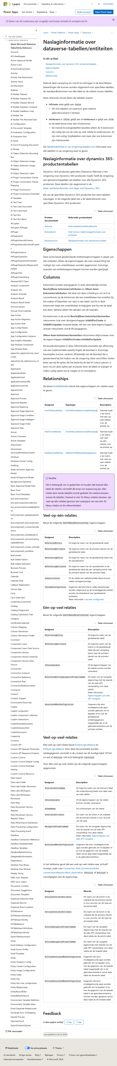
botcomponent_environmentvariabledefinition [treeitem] (25, 541)
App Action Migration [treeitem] (20, 319)
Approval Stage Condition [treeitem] (22, 415)
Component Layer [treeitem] (19, 644)
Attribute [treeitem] (15, 457)
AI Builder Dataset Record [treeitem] (22, 102)
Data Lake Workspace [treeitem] (20, 790)
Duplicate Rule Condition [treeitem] (22, 907)
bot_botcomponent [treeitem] (19, 498)
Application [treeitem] (16, 368)
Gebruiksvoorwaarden (13, 1059)
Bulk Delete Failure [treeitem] (19, 559)
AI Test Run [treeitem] (16, 215)
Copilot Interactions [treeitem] (20, 719)
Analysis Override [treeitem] (18, 294)
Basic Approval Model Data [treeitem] (23, 485)
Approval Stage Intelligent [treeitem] (22, 419)
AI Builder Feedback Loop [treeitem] (22, 111)
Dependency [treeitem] (16, 860)
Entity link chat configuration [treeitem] (24, 983)
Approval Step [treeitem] (17, 427)
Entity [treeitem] (13, 957)
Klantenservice (51, 240)
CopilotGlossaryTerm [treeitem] (20, 727)
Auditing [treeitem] (14, 465)
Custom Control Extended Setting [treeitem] (22, 767)
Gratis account (84, 12)
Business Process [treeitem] (18, 567)
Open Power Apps (103, 12)
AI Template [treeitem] (16, 198)
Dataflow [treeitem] (15, 835)
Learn (45, 32)
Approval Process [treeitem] (18, 398)
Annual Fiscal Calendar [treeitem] (21, 310)
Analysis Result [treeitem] (17, 298)
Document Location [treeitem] (20, 885)
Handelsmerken (34, 1059)
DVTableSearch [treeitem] (17, 924)
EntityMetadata (61, 386)
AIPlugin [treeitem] (14, 231)
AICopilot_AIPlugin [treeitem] (19, 227)
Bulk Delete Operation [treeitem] (21, 563)
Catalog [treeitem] (14, 606)
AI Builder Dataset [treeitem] (19, 94)
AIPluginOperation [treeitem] (19, 256)
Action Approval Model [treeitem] (21, 60)
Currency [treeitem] (15, 740)
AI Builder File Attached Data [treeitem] (24, 119)
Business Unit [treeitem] (17, 572)
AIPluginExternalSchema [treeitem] (22, 240)
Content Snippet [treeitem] (18, 698)
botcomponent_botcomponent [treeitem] (25, 522)
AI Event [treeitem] (14, 140)
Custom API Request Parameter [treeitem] (25, 749)
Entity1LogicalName (85, 744)
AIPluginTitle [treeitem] (16, 272)
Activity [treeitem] (14, 73)
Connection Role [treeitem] (18, 681)
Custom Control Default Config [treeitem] (25, 761)
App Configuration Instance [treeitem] (23, 336)
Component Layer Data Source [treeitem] (25, 648)
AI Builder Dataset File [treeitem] (21, 98)
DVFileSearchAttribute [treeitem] (21, 915)
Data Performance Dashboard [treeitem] (24, 822)
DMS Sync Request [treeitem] (19, 877)
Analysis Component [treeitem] (20, 285)
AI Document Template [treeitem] (21, 128)
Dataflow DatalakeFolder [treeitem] (22, 843)
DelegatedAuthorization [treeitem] (21, 856)
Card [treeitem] (13, 593)
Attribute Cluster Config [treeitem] (21, 461)
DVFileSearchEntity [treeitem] (19, 919)
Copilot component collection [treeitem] (24, 715)
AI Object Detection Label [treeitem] (22, 173)
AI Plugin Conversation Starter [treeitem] (24, 177)
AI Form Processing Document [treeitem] (25, 144)
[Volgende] (92, 4)
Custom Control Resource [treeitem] (22, 773)
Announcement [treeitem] (18, 306)
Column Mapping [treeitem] (19, 627)
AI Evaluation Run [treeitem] (19, 136)
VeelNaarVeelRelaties (54, 452)
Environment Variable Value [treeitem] (23, 1004)
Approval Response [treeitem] (19, 406)
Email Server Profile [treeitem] (19, 949)
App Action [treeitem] (16, 315)
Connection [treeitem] (16, 668)
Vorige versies (25, 1055)
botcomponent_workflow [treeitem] (22, 551)
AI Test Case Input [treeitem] (19, 210)
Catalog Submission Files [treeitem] (22, 614)
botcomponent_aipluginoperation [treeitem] (25, 516)
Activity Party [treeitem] (17, 81)
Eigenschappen (52, 67)
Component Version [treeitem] (20, 652)
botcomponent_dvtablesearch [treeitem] (24, 534)
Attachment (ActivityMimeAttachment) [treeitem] (23, 451)
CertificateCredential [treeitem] (20, 622)
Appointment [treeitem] (17, 390)
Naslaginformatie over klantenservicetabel (87, 240)
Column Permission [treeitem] (19, 631)
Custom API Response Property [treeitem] (25, 753)
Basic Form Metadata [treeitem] (20, 494)
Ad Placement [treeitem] (17, 85)
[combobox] (20, 36)
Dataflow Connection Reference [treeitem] (25, 839)
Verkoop (48, 226)
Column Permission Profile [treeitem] (22, 635)
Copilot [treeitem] (14, 706)
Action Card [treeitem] (16, 64)
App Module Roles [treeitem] (19, 348)
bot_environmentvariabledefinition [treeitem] (25, 509)
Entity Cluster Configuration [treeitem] (23, 966)
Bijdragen (49, 1055)
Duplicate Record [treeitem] (18, 902)
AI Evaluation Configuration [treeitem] (23, 132)
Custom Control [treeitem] (18, 757)
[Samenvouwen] (36, 30)
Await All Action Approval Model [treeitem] (22, 471)
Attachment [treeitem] (16, 444)
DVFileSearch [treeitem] (17, 911)
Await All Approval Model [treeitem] (22, 477)
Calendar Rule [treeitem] (17, 580)
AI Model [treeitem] (15, 149)
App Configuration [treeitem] (19, 332)
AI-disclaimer (9, 1055)
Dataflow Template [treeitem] (19, 848)
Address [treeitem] (14, 90)
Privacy (60, 1055)
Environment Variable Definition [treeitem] (25, 1000)
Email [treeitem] (13, 940)
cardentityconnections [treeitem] (21, 601)
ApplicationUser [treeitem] (18, 377)
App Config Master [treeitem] (19, 327)
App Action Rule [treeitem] (18, 323)
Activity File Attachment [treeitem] (22, 77)
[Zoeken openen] (99, 4)
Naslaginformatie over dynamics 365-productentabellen (71, 64)
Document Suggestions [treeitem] (21, 890)
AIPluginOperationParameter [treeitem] (24, 260)
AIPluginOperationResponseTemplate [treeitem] (24, 267)
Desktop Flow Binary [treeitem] (20, 864)
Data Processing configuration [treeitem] (24, 826)
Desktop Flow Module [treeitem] (21, 869)
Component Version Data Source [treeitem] (22, 662)
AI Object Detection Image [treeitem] (23, 161)
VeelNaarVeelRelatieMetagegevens (81, 452)
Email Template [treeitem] (17, 953)
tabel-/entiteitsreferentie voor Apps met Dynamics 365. (71, 188)
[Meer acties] (112, 32)
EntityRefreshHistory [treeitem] (20, 995)
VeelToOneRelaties (53, 431)
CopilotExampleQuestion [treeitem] (22, 723)
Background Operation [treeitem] (21, 481)
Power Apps (73, 32)
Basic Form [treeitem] (16, 490)
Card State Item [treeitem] (18, 597)
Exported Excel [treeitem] (17, 1021)
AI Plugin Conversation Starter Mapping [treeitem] (24, 183)
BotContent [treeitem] (16, 555)
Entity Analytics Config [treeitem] (21, 961)
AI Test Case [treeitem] (16, 202)
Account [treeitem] (14, 52)
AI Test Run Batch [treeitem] (19, 219)
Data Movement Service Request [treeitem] (22, 809)
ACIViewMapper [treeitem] (18, 56)
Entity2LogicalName (53, 748)
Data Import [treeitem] (16, 777)
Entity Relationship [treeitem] (19, 987)
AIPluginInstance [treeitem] (18, 252)
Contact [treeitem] (14, 694)
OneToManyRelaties (54, 410)
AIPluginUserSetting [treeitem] (20, 277)
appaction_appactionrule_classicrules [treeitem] (25, 355)
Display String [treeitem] (17, 873)
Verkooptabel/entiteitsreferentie (82, 226)
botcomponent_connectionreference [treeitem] (25, 528)
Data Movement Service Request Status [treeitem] (22, 816)
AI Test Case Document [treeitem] (21, 206)
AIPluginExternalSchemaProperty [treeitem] (25, 246)
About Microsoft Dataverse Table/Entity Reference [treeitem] (23, 46)
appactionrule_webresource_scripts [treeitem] (25, 362)
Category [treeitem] (15, 618)
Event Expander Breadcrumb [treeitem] (23, 1008)
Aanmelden (108, 3)
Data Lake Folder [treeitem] (18, 782)
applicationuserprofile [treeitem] (20, 381)
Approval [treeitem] (15, 394)
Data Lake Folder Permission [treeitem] (23, 786)
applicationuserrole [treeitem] (19, 385)
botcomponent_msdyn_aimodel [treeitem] (25, 546)
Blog (37, 1055)
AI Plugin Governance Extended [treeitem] (25, 193)
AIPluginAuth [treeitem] (17, 236)
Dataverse (86, 32)
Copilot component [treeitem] (19, 710)
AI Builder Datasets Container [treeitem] (24, 107)
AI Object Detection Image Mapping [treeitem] (23, 167)
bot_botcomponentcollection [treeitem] (24, 502)
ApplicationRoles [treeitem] (18, 373)
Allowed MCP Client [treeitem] (20, 281)
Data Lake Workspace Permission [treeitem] (20, 796)
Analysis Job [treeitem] (16, 289)
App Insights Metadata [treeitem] (21, 340)
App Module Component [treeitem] (22, 344)
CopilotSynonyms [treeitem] (19, 732)
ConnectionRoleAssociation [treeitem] (23, 685)
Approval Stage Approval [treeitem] (22, 411)
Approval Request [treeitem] (19, 402)
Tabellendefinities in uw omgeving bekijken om (71, 146)
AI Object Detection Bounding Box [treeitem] (24, 155)
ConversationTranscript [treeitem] (21, 702)
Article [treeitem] (13, 432)
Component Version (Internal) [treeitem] (24, 656)
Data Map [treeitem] (15, 802)
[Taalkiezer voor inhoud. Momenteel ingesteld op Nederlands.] (12, 1048)
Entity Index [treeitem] (16, 974)
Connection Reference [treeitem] (21, 677)
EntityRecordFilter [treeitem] (19, 991)
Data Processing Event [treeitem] (21, 831)
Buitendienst (50, 231)
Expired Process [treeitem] (18, 1016)
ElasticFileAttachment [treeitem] (20, 936)
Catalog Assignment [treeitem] (20, 610)
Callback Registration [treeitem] (20, 584)
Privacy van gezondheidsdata (82, 1055)
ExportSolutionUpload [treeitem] (21, 1025)
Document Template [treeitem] (20, 894)
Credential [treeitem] (15, 736)
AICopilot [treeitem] (15, 223)
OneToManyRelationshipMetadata (80, 410)
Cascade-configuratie (94, 599)
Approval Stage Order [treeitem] (21, 423)
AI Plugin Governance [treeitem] (20, 189)
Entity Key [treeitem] (15, 978)
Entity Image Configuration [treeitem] (23, 970)
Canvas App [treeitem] (16, 589)
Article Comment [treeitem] (18, 436)
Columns (50, 71)
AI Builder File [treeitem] (17, 115)
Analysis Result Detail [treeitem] (20, 302)
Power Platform (58, 32)
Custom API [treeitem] (16, 744)
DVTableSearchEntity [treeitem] (20, 932)
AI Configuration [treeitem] (18, 123)
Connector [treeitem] (15, 689)
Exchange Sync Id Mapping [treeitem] (23, 1012)
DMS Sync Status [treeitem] (19, 881)
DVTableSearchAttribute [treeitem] (21, 928)
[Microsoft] (5, 4)
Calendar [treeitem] (15, 576)
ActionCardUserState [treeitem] (20, 68)
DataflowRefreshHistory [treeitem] (21, 852)
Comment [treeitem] (15, 639)
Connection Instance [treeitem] (20, 673)
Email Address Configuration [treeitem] (23, 945)
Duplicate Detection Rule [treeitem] (22, 898)
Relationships (51, 75)
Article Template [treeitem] (18, 440)
